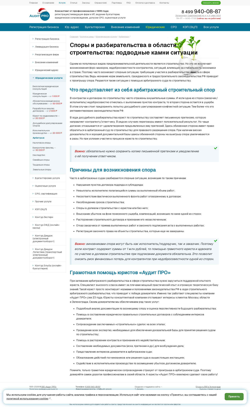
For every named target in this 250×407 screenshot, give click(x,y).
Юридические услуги (48, 77)
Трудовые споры (41, 164)
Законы (86, 2)
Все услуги (211, 27)
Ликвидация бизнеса (46, 46)
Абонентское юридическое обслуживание (46, 102)
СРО (174, 27)
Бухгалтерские (95, 27)
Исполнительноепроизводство (41, 131)
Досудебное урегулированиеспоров (47, 124)
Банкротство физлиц (43, 147)
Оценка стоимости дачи (210, 389)
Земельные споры (42, 169)
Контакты (164, 2)
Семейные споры (41, 159)
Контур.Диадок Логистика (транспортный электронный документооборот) (47, 253)
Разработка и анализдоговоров (43, 109)
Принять (234, 396)
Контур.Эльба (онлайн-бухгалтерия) (47, 267)
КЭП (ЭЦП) (190, 27)
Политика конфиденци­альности (43, 389)
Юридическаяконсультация (40, 95)
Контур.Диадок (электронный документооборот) (43, 238)
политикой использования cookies (27, 398)
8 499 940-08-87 (92, 387)
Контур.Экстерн (43, 217)
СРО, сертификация (45, 193)
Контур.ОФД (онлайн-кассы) (46, 226)
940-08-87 (201, 11)
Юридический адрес (46, 70)
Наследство (39, 155)
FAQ (129, 2)
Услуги (62, 2)
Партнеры (117, 2)
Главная (33, 2)
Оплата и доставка (145, 2)
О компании (48, 2)
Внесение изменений (125, 27)
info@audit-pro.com (104, 389)
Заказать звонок (211, 3)
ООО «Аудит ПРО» (48, 387)
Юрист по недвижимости (45, 115)
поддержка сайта (152, 387)
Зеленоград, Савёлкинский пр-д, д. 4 (198, 15)
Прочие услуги (42, 201)
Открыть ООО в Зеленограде (208, 387)
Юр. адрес (72, 27)
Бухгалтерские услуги (47, 178)
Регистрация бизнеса (44, 27)
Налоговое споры (42, 142)
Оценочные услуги (45, 185)
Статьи (73, 2)
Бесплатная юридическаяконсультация (46, 87)
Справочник (101, 2)
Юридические (155, 27)
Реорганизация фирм (46, 54)
